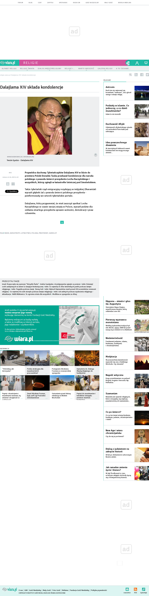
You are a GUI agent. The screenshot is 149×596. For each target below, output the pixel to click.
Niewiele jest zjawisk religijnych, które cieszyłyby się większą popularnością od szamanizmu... (118, 399)
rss (136, 74)
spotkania (63, 3)
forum (20, 3)
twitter (147, 74)
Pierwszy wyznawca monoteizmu (116, 321)
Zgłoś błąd (143, 589)
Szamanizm (111, 393)
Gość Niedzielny (92, 3)
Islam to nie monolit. (113, 114)
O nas (21, 590)
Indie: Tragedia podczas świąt (23, 289)
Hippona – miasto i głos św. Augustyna (118, 302)
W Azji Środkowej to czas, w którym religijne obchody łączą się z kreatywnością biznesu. (118, 475)
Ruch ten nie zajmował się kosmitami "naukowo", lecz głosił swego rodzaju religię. (118, 92)
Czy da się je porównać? (115, 436)
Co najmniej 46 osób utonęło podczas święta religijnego (31, 292)
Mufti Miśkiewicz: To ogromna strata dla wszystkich (31, 294)
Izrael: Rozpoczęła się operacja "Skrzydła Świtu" (20, 284)
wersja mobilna (124, 3)
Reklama (65, 590)
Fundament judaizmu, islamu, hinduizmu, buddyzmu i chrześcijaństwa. (116, 343)
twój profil (137, 62)
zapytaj (50, 3)
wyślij (7, 183)
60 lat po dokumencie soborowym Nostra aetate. (119, 456)
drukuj (13, 183)
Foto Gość (56, 590)
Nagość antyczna (114, 375)
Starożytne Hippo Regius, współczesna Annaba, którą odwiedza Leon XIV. (116, 309)
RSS (135, 589)
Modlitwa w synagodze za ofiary (64, 294)
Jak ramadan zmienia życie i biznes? (116, 468)
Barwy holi (39, 289)
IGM (26, 590)
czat (40, 3)
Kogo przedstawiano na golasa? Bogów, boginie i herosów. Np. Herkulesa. (118, 380)
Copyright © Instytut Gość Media (31, 593)
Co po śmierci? (113, 412)
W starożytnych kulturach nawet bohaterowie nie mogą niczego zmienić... (118, 150)
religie (30, 63)
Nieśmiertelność (114, 338)
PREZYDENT (43, 233)
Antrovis (110, 87)
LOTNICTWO (26, 233)
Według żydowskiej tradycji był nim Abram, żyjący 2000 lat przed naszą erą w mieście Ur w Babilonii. (119, 328)
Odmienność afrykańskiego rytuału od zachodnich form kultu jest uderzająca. (119, 129)
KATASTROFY (15, 233)
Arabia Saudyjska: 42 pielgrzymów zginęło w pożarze (60, 284)
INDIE (6, 233)
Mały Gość (109, 3)
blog (31, 3)
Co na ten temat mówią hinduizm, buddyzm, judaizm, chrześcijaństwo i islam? (119, 417)
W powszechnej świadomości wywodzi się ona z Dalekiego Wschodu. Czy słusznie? (117, 362)
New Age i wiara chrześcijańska (114, 431)
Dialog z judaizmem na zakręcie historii (117, 450)
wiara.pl (9, 63)
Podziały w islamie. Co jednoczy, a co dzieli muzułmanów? (117, 108)
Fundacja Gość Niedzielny (79, 590)
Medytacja (111, 356)
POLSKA (34, 233)
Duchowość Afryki (115, 124)
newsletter (127, 589)
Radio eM (76, 3)
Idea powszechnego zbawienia (116, 143)
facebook (141, 74)
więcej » (22, 372)
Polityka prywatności (99, 590)
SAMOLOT (53, 233)
